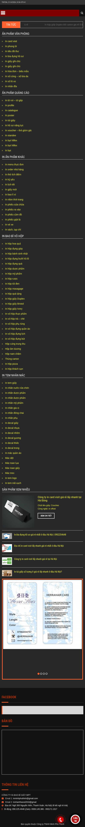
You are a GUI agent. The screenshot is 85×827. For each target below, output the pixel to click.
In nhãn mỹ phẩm (14, 403)
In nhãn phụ (11, 418)
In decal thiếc (12, 443)
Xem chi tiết (46, 516)
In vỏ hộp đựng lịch (15, 333)
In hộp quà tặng (13, 293)
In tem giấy (11, 383)
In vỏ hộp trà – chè (14, 318)
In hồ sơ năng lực (14, 125)
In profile (9, 105)
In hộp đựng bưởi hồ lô (17, 258)
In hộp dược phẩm (14, 268)
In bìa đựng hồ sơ (14, 56)
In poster (9, 115)
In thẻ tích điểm (13, 174)
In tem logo (11, 478)
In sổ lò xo (10, 81)
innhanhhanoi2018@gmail (24, 802)
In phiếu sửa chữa (14, 204)
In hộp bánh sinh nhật (16, 253)
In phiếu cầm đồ (13, 214)
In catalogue (11, 110)
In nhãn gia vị (12, 408)
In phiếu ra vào (13, 209)
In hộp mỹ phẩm (13, 273)
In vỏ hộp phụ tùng (15, 323)
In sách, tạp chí (13, 229)
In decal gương (13, 438)
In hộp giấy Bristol (14, 303)
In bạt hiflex (11, 140)
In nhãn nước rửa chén (17, 388)
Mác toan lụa (12, 463)
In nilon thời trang (14, 199)
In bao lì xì (10, 194)
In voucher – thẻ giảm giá (18, 130)
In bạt (8, 150)
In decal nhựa (12, 428)
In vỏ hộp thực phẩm (16, 313)
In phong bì (11, 46)
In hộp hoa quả (13, 243)
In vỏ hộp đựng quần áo (17, 328)
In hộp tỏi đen (12, 283)
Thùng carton (12, 358)
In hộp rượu (11, 278)
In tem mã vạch (13, 483)
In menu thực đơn (14, 164)
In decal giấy (11, 423)
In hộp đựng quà (13, 263)
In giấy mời (11, 189)
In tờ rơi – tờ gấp (14, 100)
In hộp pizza (11, 363)
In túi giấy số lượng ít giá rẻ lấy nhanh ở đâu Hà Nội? (38, 571)
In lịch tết (10, 184)
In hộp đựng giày (14, 248)
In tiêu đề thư (12, 51)
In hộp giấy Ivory (13, 308)
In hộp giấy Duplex (14, 298)
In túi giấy (10, 120)
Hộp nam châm (13, 353)
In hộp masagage (14, 288)
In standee (10, 135)
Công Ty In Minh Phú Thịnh (20, 710)
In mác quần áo (13, 453)
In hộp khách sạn (14, 368)
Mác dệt (9, 458)
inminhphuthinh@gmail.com (25, 798)
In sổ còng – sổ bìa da (16, 76)
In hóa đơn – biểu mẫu (17, 71)
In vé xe (9, 224)
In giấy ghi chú (12, 61)
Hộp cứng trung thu (15, 343)
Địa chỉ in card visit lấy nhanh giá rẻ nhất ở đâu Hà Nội (39, 545)
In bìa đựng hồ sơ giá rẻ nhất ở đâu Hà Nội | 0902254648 (40, 534)
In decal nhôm (12, 433)
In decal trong (12, 448)
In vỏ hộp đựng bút (15, 338)
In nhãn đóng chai (14, 413)
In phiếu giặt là (12, 219)
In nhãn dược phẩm (15, 393)
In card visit (11, 41)
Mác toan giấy (12, 468)
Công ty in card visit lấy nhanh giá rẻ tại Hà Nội (35, 559)
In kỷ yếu (9, 179)
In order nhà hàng (14, 169)
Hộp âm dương (13, 348)
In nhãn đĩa (11, 86)
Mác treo (9, 473)
